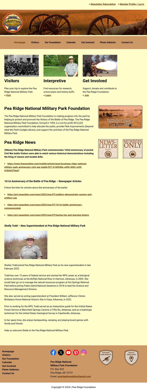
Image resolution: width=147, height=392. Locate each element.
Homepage (8, 351)
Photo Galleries (10, 369)
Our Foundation (10, 358)
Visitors (6, 355)
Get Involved (9, 366)
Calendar (7, 362)
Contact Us (8, 373)
